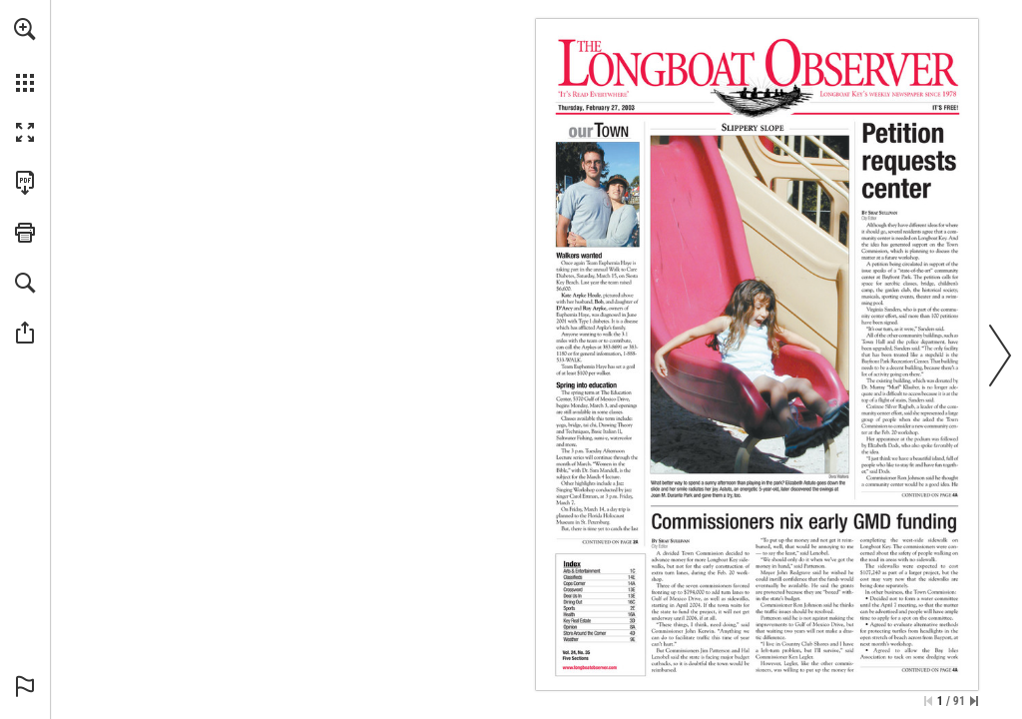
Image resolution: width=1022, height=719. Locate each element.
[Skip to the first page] (928, 701)
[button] (25, 29)
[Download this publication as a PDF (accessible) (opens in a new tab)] (25, 183)
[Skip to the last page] (974, 701)
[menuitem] (25, 55)
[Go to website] (590, 668)
